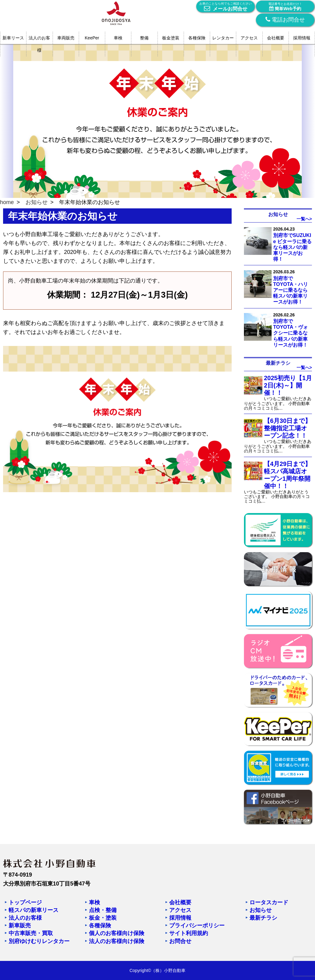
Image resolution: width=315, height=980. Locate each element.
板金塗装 (170, 37)
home (7, 202)
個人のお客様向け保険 (116, 933)
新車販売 (20, 925)
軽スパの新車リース (33, 910)
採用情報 (301, 37)
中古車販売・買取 (31, 933)
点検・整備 (103, 910)
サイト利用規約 (188, 933)
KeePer (92, 37)
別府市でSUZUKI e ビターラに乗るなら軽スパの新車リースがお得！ (292, 247)
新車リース (13, 37)
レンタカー (223, 37)
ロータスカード (268, 902)
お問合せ (180, 941)
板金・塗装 (103, 918)
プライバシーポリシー (197, 925)
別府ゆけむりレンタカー (39, 941)
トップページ (25, 902)
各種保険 (196, 37)
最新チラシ (263, 918)
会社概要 (275, 37)
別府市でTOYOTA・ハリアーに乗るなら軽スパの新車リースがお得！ (290, 290)
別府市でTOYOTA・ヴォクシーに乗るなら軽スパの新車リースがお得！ (290, 333)
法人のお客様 (39, 44)
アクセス (249, 37)
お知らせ (37, 202)
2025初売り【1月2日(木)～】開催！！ (288, 385)
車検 (118, 37)
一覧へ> (304, 218)
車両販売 (65, 37)
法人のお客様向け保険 (116, 941)
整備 (144, 37)
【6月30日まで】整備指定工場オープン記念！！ (287, 428)
